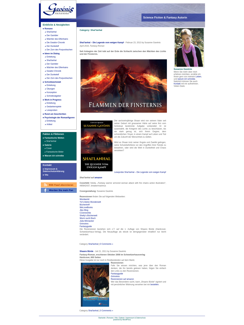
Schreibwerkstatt (53, 82)
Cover (49, 148)
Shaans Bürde (86, 251)
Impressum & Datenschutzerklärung (53, 170)
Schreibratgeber (54, 96)
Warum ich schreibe (54, 156)
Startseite (101, 318)
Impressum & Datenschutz (136, 318)
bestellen (154, 284)
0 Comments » (106, 244)
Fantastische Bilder (55, 152)
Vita (46, 175)
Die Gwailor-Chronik (56, 42)
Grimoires (84, 223)
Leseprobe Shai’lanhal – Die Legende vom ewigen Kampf (140, 172)
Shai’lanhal (51, 141)
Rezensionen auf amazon (122, 279)
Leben (198, 76)
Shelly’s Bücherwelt (88, 215)
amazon (98, 177)
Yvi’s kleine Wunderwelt (90, 202)
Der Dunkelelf (53, 46)
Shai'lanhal (51, 32)
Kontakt (177, 84)
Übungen (51, 89)
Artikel (49, 124)
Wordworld (84, 199)
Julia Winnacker (87, 221)
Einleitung (51, 57)
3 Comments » (106, 310)
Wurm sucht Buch (88, 218)
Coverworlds (85, 213)
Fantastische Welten (54, 138)
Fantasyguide (86, 226)
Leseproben (52, 110)
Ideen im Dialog (52, 53)
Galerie (48, 145)
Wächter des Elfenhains (57, 39)
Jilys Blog (84, 210)
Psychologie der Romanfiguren (60, 117)
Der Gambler (52, 35)
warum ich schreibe (186, 79)
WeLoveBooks (86, 207)
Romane (49, 28)
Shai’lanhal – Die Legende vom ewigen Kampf (102, 42)
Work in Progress (53, 100)
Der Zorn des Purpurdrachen (60, 49)
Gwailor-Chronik (54, 71)
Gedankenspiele (54, 106)
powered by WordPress (122, 320)
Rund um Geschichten (55, 114)
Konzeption (52, 92)
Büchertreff (84, 205)
